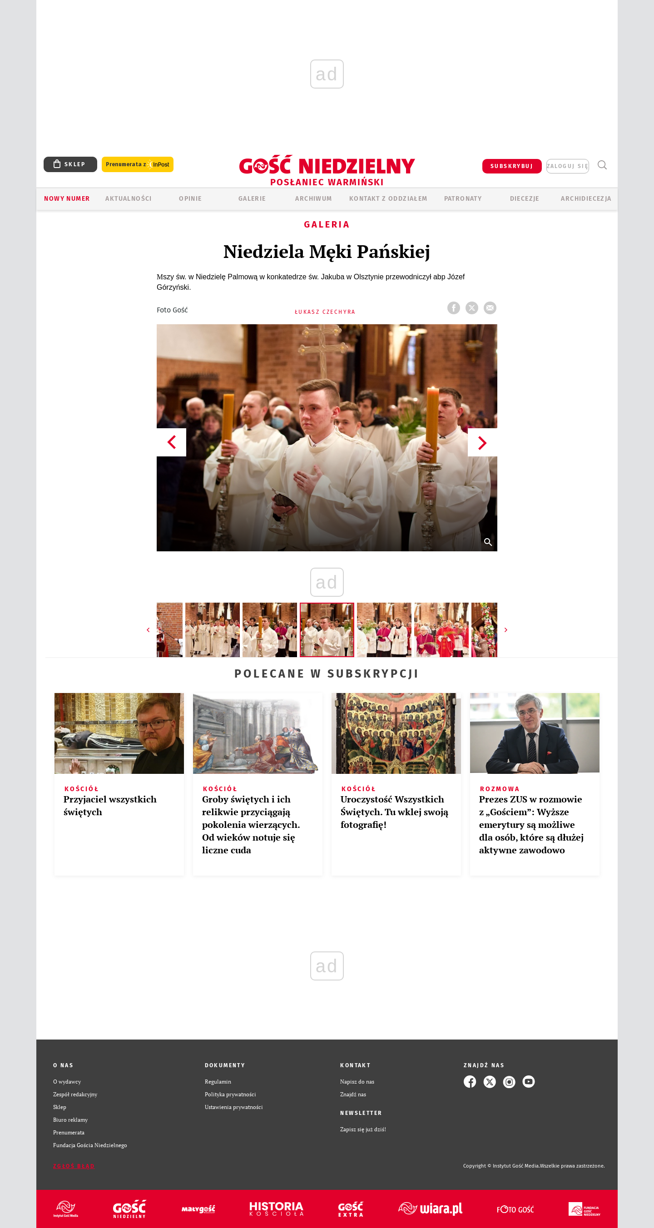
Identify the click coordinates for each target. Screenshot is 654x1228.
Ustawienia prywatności (234, 1107)
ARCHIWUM (313, 199)
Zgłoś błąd (74, 1166)
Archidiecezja (586, 199)
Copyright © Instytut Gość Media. (501, 1166)
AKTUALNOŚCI (128, 199)
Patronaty (463, 199)
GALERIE (252, 199)
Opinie (190, 199)
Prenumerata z (137, 164)
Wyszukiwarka (602, 165)
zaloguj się (568, 166)
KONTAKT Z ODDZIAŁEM (388, 199)
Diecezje (525, 199)
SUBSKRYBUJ (511, 166)
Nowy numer (67, 199)
